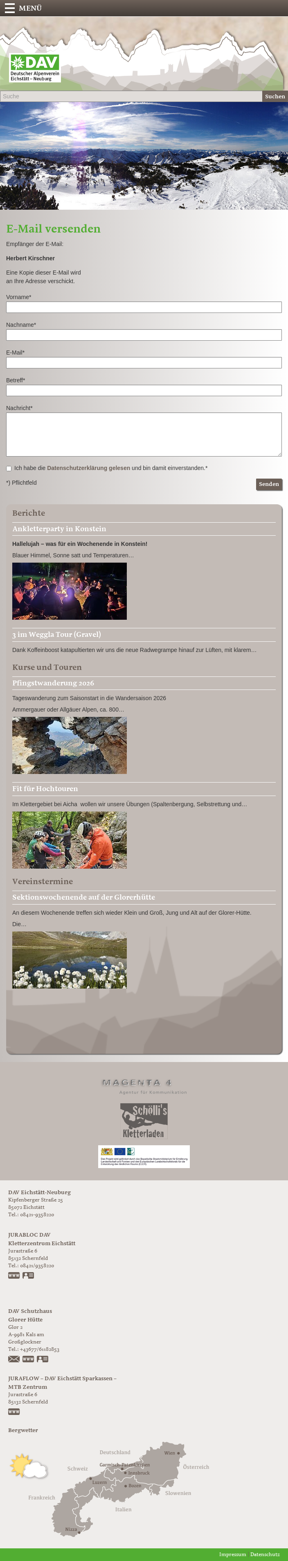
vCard (28, 1276)
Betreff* (15, 380)
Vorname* (18, 297)
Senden (269, 484)
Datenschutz (265, 1554)
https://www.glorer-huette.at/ (28, 1360)
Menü (30, 8)
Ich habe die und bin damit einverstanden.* (106, 468)
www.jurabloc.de (14, 1276)
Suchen (275, 96)
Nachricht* (19, 408)
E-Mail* (15, 352)
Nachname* (21, 325)
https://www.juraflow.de (14, 1412)
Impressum (232, 1554)
